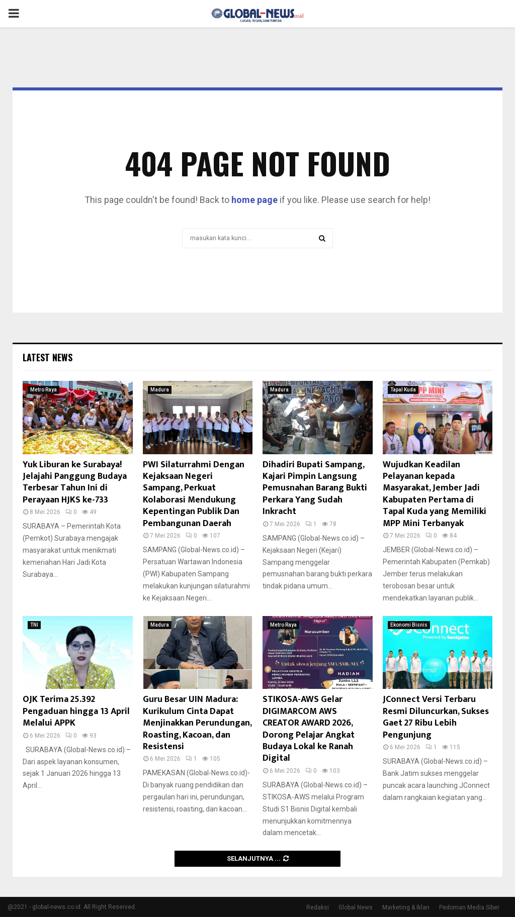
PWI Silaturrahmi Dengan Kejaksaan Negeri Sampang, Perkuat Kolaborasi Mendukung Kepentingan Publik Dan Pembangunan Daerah (193, 494)
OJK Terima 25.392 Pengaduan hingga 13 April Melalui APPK (76, 711)
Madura (159, 389)
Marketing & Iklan (406, 907)
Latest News (47, 357)
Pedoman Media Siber (469, 907)
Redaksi (317, 907)
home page (254, 199)
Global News (355, 907)
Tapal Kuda (403, 389)
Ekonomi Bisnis (408, 625)
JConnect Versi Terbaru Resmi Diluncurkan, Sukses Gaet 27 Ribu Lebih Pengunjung (436, 717)
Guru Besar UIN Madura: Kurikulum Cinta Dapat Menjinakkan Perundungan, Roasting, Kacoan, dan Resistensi (197, 723)
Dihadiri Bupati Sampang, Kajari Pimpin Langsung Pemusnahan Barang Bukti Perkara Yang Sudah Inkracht (315, 488)
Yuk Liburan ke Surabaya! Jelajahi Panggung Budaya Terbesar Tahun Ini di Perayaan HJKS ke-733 (75, 482)
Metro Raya (43, 389)
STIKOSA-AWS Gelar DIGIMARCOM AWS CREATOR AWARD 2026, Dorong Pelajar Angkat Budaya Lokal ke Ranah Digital (309, 729)
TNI (34, 625)
